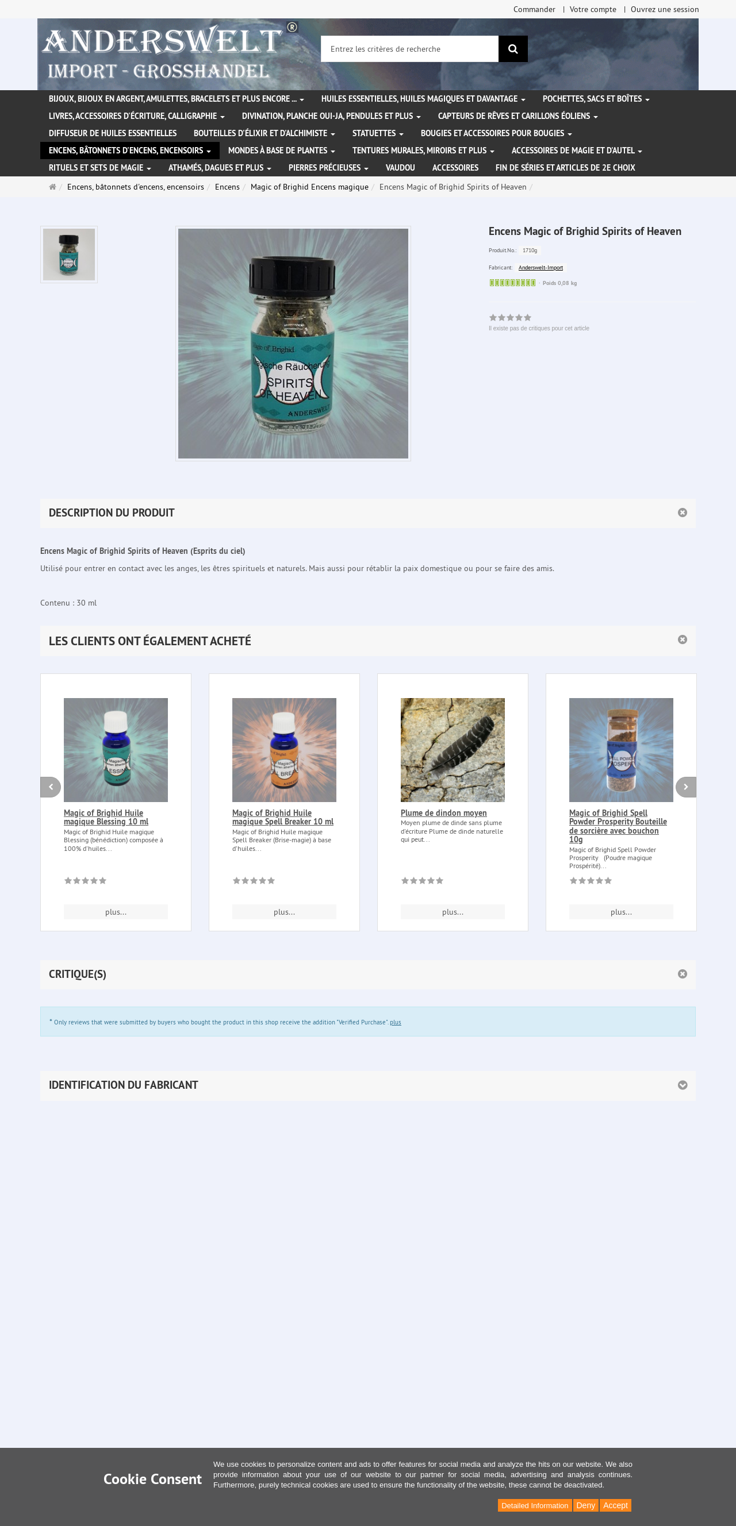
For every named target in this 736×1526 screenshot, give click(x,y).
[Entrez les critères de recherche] (410, 49)
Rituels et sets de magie (100, 168)
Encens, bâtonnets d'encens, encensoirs (130, 150)
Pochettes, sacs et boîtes (596, 99)
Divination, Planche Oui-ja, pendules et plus (331, 116)
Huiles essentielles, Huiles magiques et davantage (423, 99)
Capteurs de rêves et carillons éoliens (518, 116)
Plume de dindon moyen (444, 813)
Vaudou (400, 168)
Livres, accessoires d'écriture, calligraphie (137, 116)
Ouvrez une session (665, 9)
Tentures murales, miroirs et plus (423, 150)
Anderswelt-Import (541, 267)
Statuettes (378, 133)
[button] (368, 641)
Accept (615, 1505)
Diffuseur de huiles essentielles (113, 133)
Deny (586, 1505)
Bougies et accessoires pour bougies (496, 133)
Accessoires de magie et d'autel (577, 150)
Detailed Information (534, 1505)
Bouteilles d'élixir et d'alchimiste (264, 133)
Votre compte (593, 9)
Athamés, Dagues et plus (219, 168)
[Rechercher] (513, 49)
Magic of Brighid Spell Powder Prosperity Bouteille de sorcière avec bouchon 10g (618, 826)
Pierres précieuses (329, 168)
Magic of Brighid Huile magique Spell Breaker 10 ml (283, 817)
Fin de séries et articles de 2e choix (565, 168)
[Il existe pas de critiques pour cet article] (85, 882)
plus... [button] (115, 912)
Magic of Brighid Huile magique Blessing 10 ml (106, 817)
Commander (534, 9)
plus (395, 1022)
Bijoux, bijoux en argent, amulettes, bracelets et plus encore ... (176, 99)
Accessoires (455, 168)
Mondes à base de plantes (281, 150)
